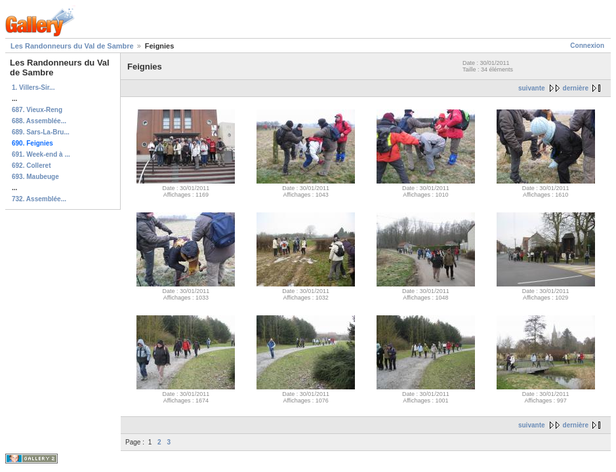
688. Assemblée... (39, 121)
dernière (575, 88)
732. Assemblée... (39, 199)
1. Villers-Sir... (33, 87)
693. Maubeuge (35, 176)
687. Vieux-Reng (37, 109)
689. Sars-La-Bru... (41, 132)
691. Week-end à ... (41, 154)
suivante (531, 88)
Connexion (587, 45)
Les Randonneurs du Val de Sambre (72, 46)
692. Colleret (31, 165)
